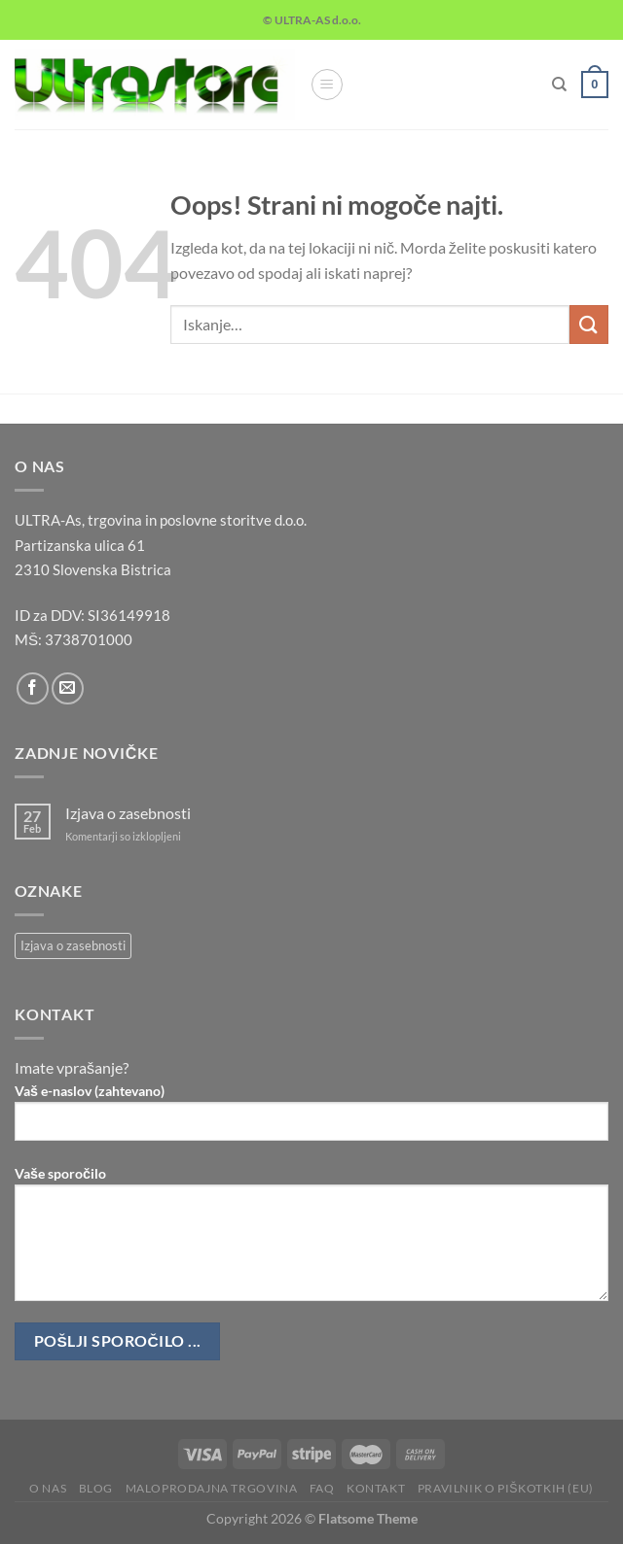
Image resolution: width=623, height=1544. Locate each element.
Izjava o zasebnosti (128, 813)
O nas (47, 1488)
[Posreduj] (588, 324)
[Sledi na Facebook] (33, 688)
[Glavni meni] (327, 84)
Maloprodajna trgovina (212, 1488)
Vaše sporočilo (311, 1241)
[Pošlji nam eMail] (68, 688)
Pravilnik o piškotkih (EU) (506, 1488)
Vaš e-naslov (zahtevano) (311, 1119)
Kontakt (376, 1488)
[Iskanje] (559, 84)
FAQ (322, 1488)
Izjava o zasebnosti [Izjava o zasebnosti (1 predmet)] (73, 945)
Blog (96, 1488)
